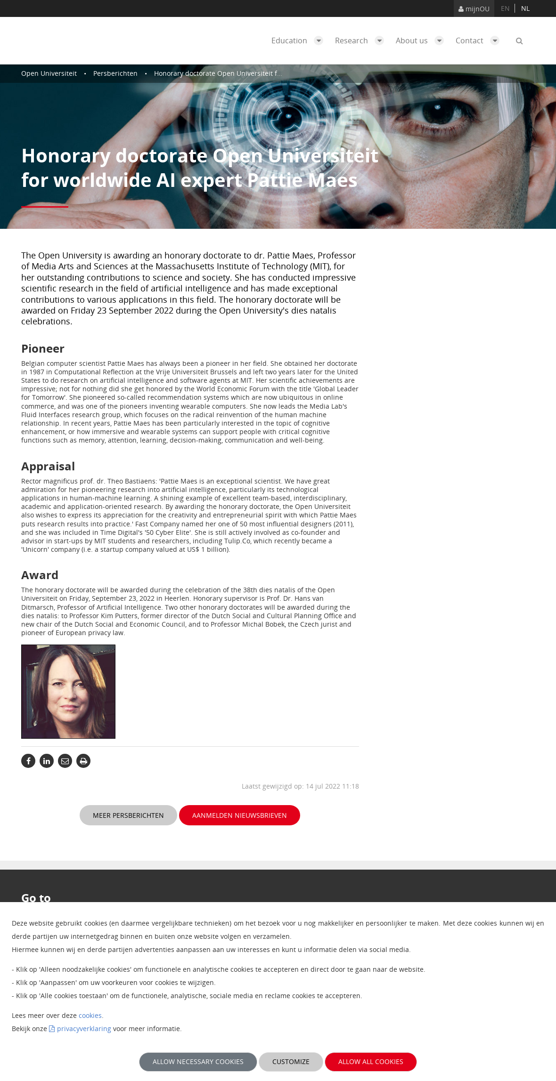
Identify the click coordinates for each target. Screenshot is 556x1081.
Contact (480, 40)
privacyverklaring (84, 1028)
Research (362, 40)
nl (525, 8)
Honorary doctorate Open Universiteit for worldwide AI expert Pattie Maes (270, 73)
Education (299, 40)
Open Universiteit (49, 73)
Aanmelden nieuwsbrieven (239, 815)
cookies (90, 1015)
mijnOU (474, 8)
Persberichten (115, 73)
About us (422, 40)
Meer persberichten (128, 815)
